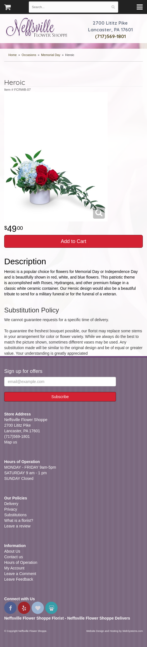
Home (12, 55)
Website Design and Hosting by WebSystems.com (114, 631)
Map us (10, 442)
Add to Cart (73, 241)
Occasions (29, 55)
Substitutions (15, 515)
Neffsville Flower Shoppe (36, 27)
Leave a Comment (20, 573)
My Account (14, 568)
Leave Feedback (18, 579)
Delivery (11, 503)
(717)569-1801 (110, 36)
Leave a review (17, 526)
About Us (12, 551)
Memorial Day (50, 55)
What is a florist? (18, 520)
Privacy (10, 509)
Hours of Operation (20, 562)
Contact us (13, 557)
